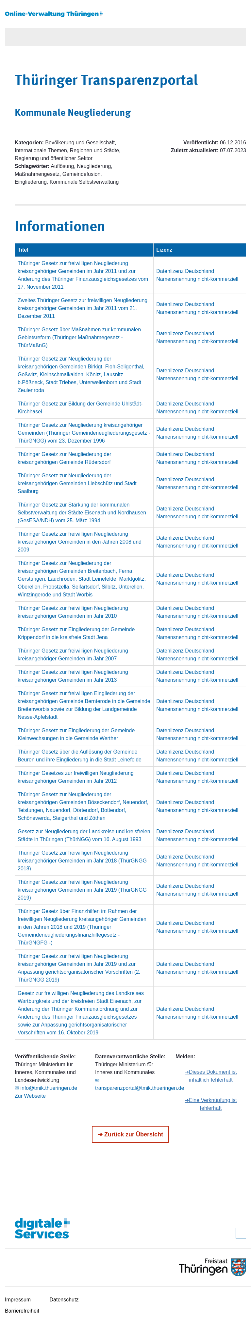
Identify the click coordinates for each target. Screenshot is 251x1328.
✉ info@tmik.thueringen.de (46, 1088)
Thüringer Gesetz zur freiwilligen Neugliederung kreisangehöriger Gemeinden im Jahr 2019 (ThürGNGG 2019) (82, 890)
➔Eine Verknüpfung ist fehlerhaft (211, 1104)
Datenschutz (64, 1299)
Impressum (18, 1299)
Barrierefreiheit (22, 1311)
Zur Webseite (30, 1096)
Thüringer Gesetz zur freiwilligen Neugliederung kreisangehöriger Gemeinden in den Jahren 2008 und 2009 (80, 541)
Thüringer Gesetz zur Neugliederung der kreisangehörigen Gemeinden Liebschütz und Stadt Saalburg (77, 483)
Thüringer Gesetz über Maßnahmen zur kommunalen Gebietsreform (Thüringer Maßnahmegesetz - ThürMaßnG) (79, 337)
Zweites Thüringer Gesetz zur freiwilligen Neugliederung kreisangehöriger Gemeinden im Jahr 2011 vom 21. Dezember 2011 (82, 308)
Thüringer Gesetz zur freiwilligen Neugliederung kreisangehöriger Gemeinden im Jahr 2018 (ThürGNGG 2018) (82, 860)
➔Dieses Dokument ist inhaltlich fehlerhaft (211, 1076)
